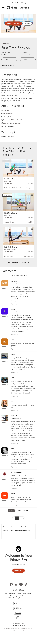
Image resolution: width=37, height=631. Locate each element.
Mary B (13, 493)
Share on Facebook (7, 65)
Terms (24, 594)
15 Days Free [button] (19, 2)
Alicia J (13, 340)
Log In (10, 530)
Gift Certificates (10, 594)
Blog (21, 590)
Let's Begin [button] (18, 571)
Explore (29, 594)
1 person (13, 284)
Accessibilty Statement (18, 626)
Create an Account (20, 530)
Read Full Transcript (7, 137)
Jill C (12, 378)
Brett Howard (5, 55)
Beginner (6, 110)
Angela (13, 309)
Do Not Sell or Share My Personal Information (18, 598)
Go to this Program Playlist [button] (18, 262)
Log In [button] (27, 23)
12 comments (26, 55)
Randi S (13, 448)
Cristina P (14, 416)
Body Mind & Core (16, 472)
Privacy (18, 594)
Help (15, 590)
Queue (24, 59)
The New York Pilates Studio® (12, 120)
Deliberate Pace (8, 113)
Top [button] (11, 510)
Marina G (13, 354)
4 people (13, 312)
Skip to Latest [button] (19, 275)
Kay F (12, 401)
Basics (12, 123)
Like (5, 59)
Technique (18, 123)
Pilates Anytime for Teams (18, 596)
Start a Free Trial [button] (13, 23)
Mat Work (14, 281)
